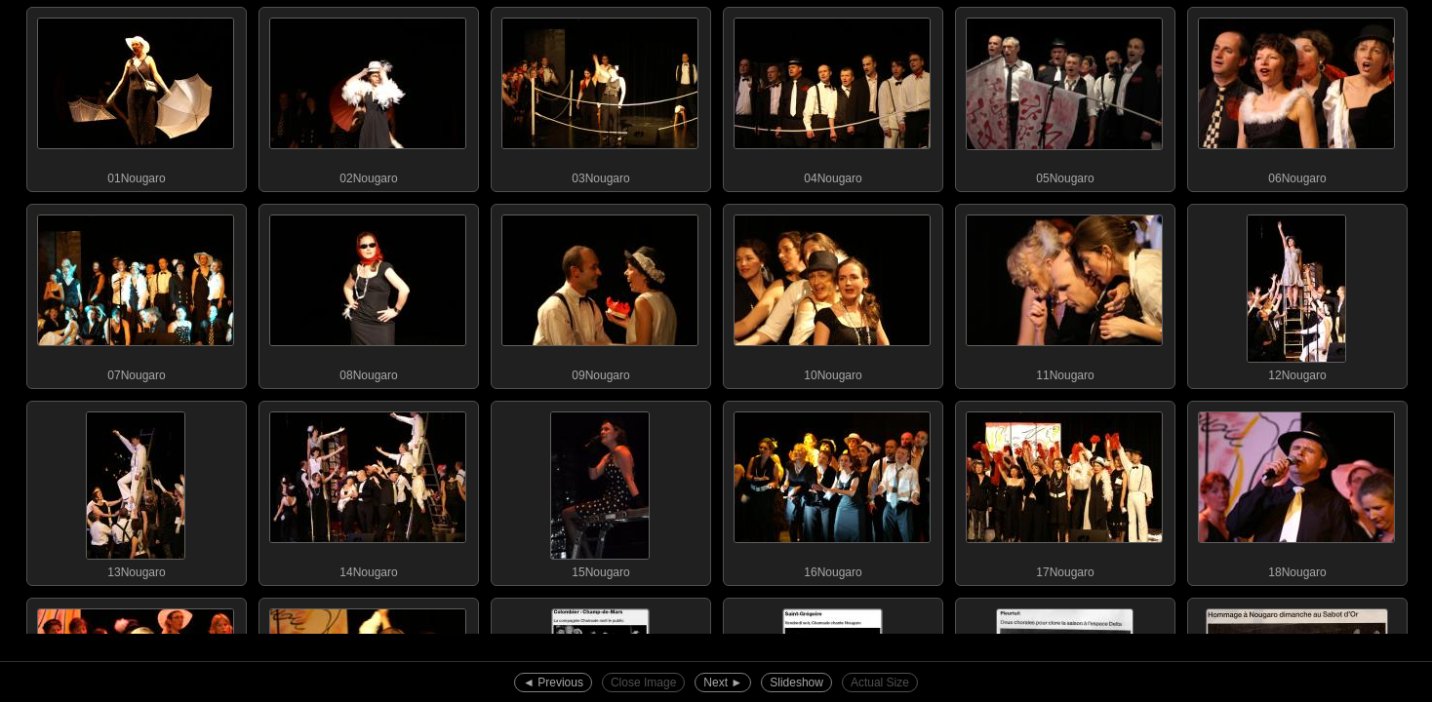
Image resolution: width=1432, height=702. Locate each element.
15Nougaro (600, 490)
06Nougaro (1296, 96)
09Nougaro (600, 293)
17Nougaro (1064, 490)
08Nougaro (367, 293)
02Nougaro (367, 96)
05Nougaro (1064, 96)
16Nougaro (832, 490)
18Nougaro (1296, 490)
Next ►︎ (722, 682)
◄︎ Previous (553, 682)
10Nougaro (832, 293)
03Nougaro (600, 96)
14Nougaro (367, 490)
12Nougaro (1296, 293)
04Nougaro (832, 96)
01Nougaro (135, 96)
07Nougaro (135, 293)
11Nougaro (1064, 293)
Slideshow (796, 682)
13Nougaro (135, 490)
